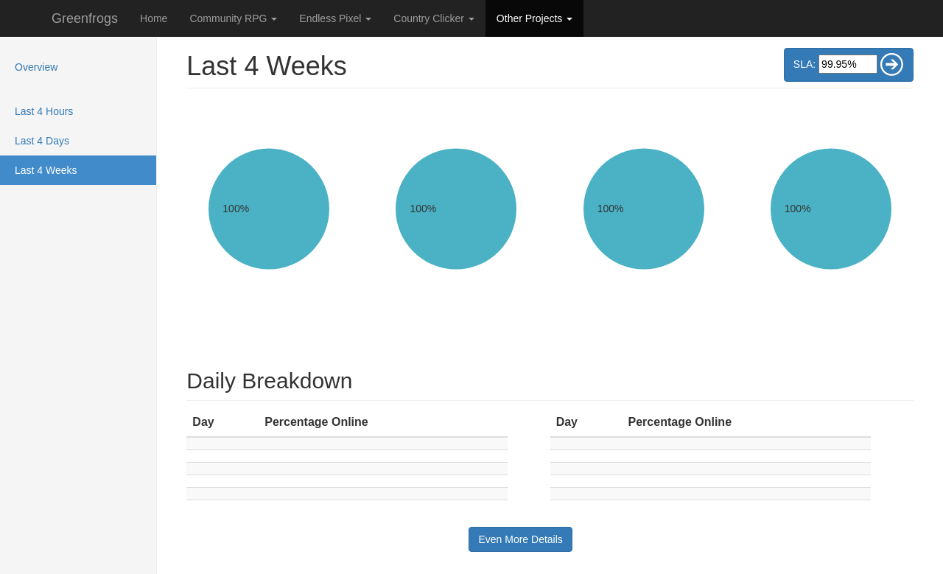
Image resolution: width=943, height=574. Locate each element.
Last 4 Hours (44, 111)
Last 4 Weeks (65, 169)
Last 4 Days (42, 141)
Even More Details (520, 539)
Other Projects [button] (534, 18)
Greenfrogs (85, 18)
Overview (36, 67)
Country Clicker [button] (433, 18)
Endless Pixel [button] (335, 18)
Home (153, 18)
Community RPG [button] (233, 18)
